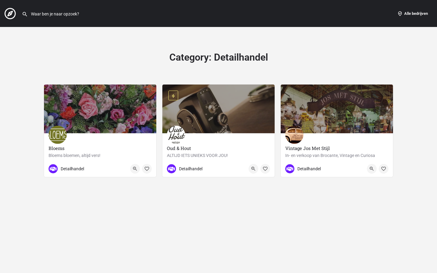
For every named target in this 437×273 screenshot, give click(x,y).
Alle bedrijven (412, 13)
